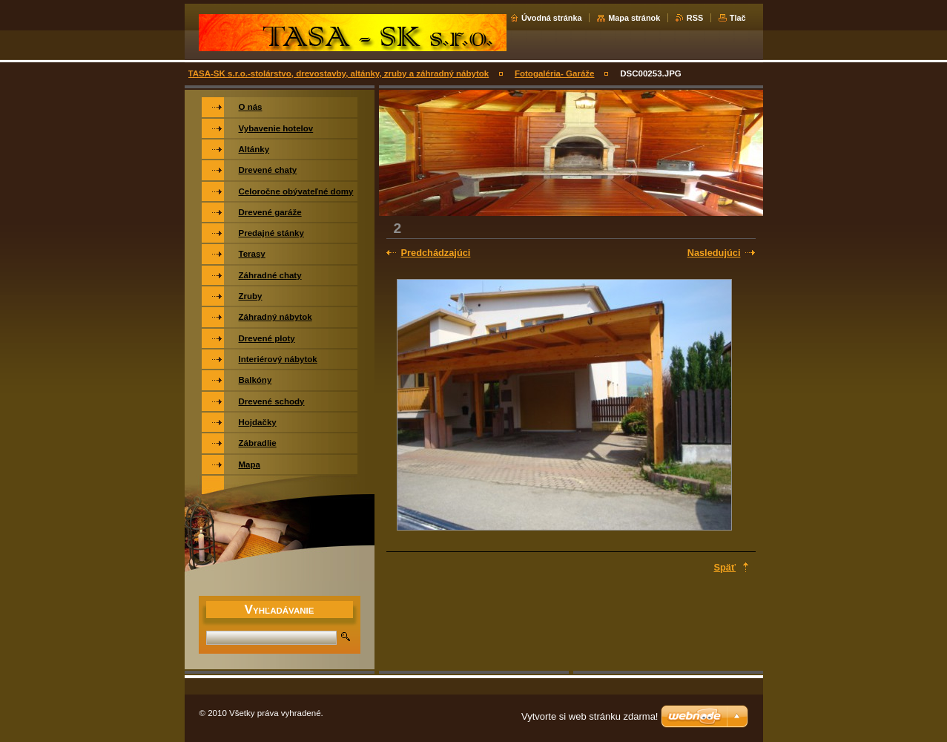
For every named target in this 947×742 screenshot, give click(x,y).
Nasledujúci (714, 252)
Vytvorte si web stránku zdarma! (589, 716)
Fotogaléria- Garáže (555, 73)
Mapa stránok (634, 17)
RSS (695, 17)
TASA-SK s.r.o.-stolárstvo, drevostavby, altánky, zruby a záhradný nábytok (338, 73)
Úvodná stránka (551, 17)
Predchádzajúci (436, 252)
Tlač (738, 17)
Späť (725, 567)
